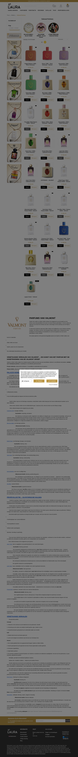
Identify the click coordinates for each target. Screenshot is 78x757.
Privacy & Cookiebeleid (53, 384)
